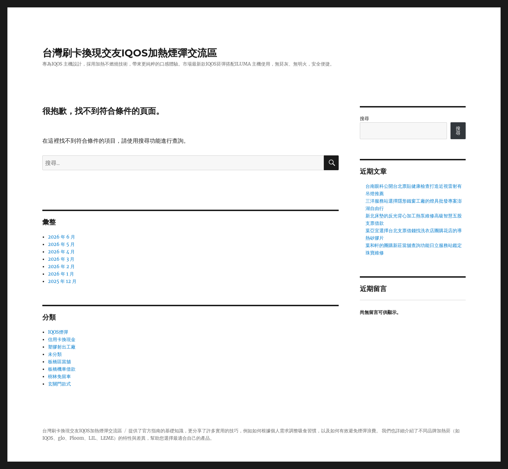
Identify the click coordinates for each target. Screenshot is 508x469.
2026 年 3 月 (61, 259)
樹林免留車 (59, 376)
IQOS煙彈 (58, 332)
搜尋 (364, 119)
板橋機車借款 (61, 369)
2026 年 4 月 (61, 252)
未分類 (55, 354)
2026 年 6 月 (61, 237)
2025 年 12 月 (62, 281)
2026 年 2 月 (61, 267)
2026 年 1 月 (61, 274)
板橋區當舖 (59, 362)
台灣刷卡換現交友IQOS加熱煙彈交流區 (129, 53)
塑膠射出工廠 (61, 347)
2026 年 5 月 (61, 244)
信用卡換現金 (61, 340)
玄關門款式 (59, 384)
